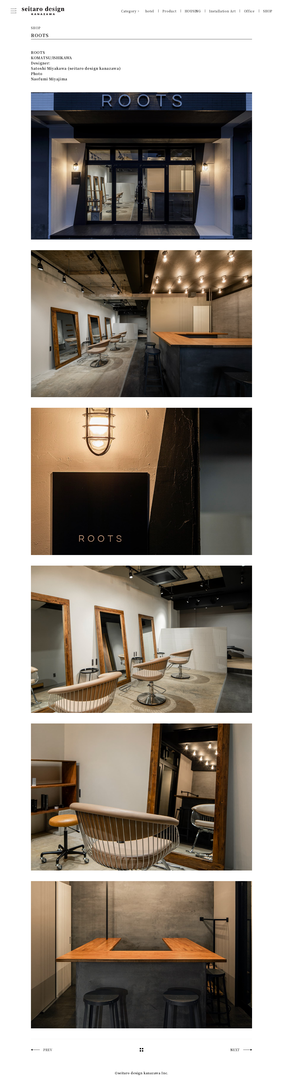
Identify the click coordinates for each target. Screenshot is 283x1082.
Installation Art (222, 11)
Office (249, 11)
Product (169, 11)
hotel (149, 11)
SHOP (267, 11)
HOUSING (193, 11)
